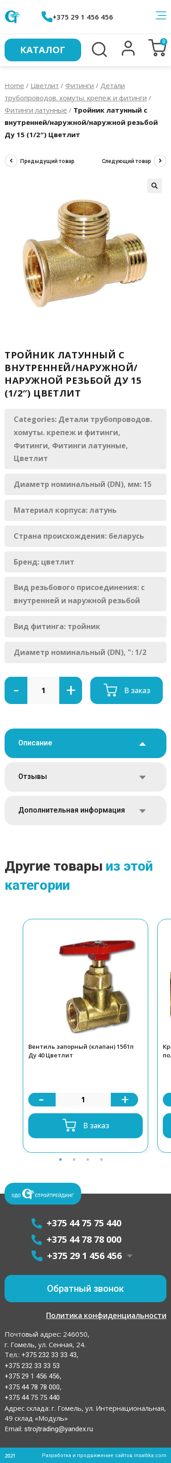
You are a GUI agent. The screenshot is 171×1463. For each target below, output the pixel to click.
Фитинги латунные (36, 109)
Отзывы (32, 776)
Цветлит (45, 85)
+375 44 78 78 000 (32, 1387)
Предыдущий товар (47, 161)
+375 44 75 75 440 (32, 1398)
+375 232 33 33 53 (32, 1366)
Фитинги (79, 85)
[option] (85, 1036)
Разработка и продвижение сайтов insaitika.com (104, 1455)
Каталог (42, 50)
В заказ (137, 690)
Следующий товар (126, 161)
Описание (35, 743)
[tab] (85, 743)
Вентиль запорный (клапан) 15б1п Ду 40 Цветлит (81, 1051)
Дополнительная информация (71, 810)
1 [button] (60, 1159)
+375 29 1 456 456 (77, 16)
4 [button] (101, 1159)
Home (14, 85)
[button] (128, 53)
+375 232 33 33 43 (48, 1355)
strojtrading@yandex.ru (58, 1429)
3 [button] (88, 1159)
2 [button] (74, 1159)
